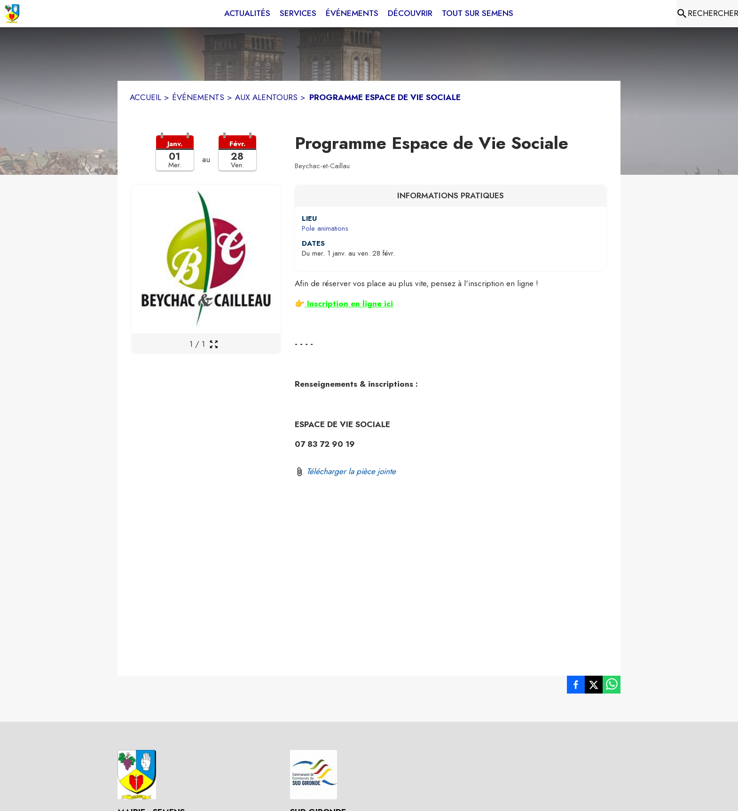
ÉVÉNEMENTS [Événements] (198, 97)
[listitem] (576, 686)
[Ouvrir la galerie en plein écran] (213, 344)
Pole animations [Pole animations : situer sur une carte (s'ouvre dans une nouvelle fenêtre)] (325, 228)
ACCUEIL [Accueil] (145, 97)
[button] (206, 159)
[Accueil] (12, 13)
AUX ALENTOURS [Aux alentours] (266, 97)
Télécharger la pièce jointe (351, 471)
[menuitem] (247, 13)
